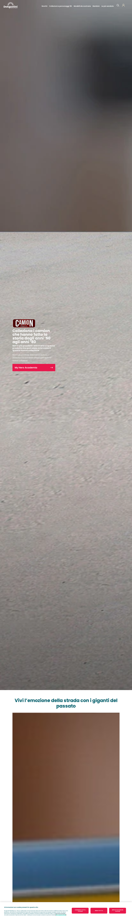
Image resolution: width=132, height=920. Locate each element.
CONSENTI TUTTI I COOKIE (80, 910)
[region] (66, 911)
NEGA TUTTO (99, 910)
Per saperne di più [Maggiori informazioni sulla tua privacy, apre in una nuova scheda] (61, 915)
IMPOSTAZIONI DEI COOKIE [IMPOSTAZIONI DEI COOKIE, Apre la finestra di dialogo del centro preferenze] (117, 910)
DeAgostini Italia (10, 5)
